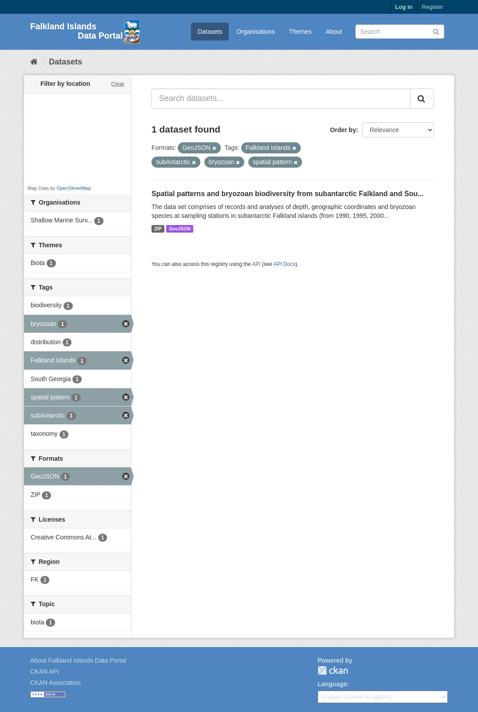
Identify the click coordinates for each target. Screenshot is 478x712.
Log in (404, 7)
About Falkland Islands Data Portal (78, 660)
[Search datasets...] (280, 98)
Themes (300, 31)
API (256, 264)
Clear (117, 84)
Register (432, 7)
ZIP (157, 228)
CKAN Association (55, 682)
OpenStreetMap (73, 188)
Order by (343, 129)
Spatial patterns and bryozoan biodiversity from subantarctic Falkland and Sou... (287, 193)
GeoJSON (180, 228)
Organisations (255, 31)
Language (332, 684)
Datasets (210, 31)
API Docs (285, 264)
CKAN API (44, 671)
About (334, 31)
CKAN (333, 670)
